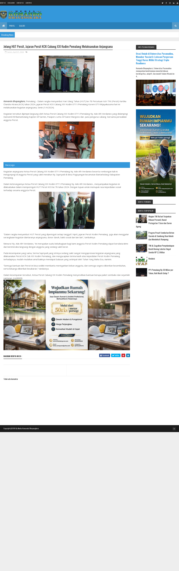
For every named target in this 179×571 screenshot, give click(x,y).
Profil (12, 25)
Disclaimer (11, 3)
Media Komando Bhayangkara (28, 428)
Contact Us (20, 3)
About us (3, 3)
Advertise (29, 3)
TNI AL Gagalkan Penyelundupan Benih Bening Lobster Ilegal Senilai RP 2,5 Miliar (161, 249)
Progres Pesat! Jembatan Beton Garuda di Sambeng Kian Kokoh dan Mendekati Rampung (161, 236)
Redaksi (151, 258)
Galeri (22, 25)
